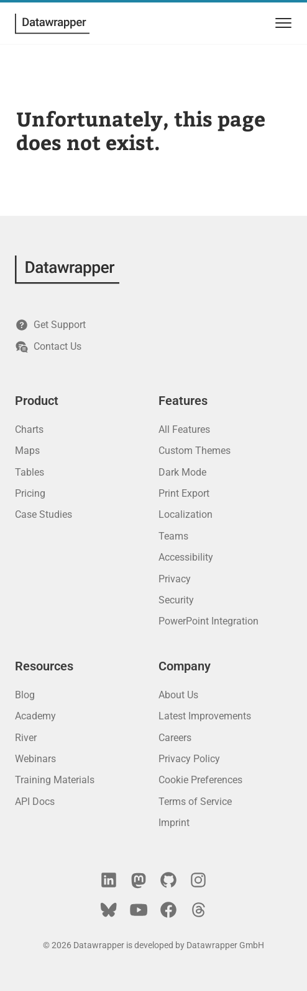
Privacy (174, 579)
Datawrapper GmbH (225, 945)
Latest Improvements (204, 716)
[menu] (281, 23)
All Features (184, 429)
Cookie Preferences (200, 780)
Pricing (30, 493)
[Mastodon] (139, 880)
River (26, 738)
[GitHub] (168, 880)
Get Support (50, 325)
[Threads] (198, 910)
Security (176, 600)
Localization (185, 514)
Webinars (35, 759)
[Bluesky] (109, 910)
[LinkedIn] (109, 880)
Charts (29, 429)
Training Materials (54, 780)
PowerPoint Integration (208, 621)
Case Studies (43, 514)
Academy (35, 716)
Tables (29, 472)
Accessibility (185, 557)
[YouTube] (139, 910)
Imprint (174, 823)
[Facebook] (168, 910)
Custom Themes (194, 450)
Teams (173, 536)
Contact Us (48, 346)
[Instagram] (198, 880)
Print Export (183, 493)
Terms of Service (195, 801)
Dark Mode (182, 472)
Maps (27, 450)
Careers (174, 738)
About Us (178, 695)
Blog (25, 695)
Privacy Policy (189, 759)
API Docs (35, 801)
